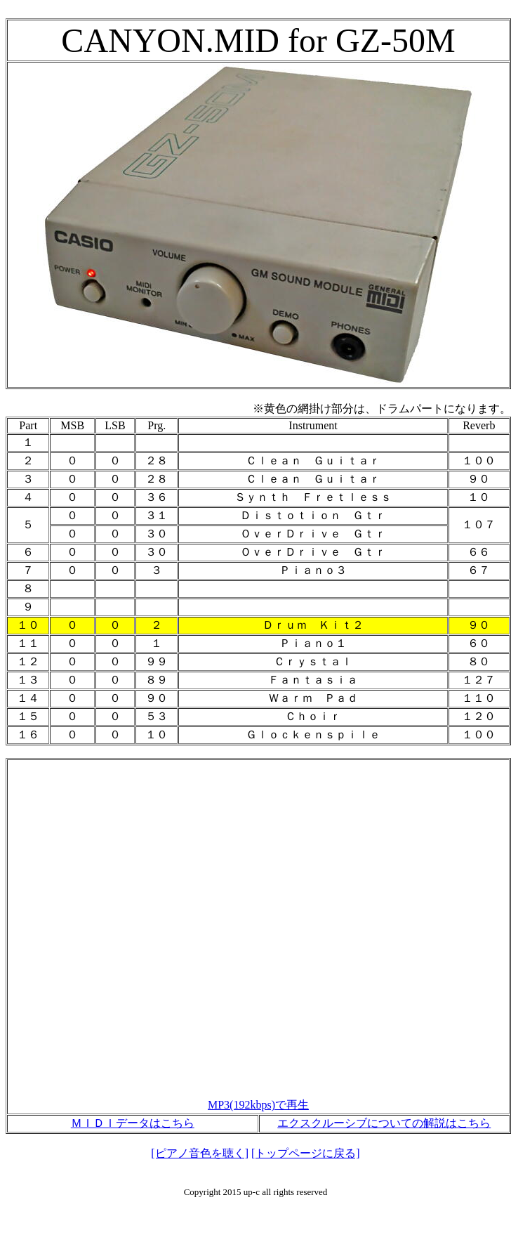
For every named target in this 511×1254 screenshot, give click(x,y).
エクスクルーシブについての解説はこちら (384, 1123)
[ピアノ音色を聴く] (199, 1153)
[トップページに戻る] (305, 1153)
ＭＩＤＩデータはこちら (132, 1123)
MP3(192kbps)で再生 (258, 1105)
